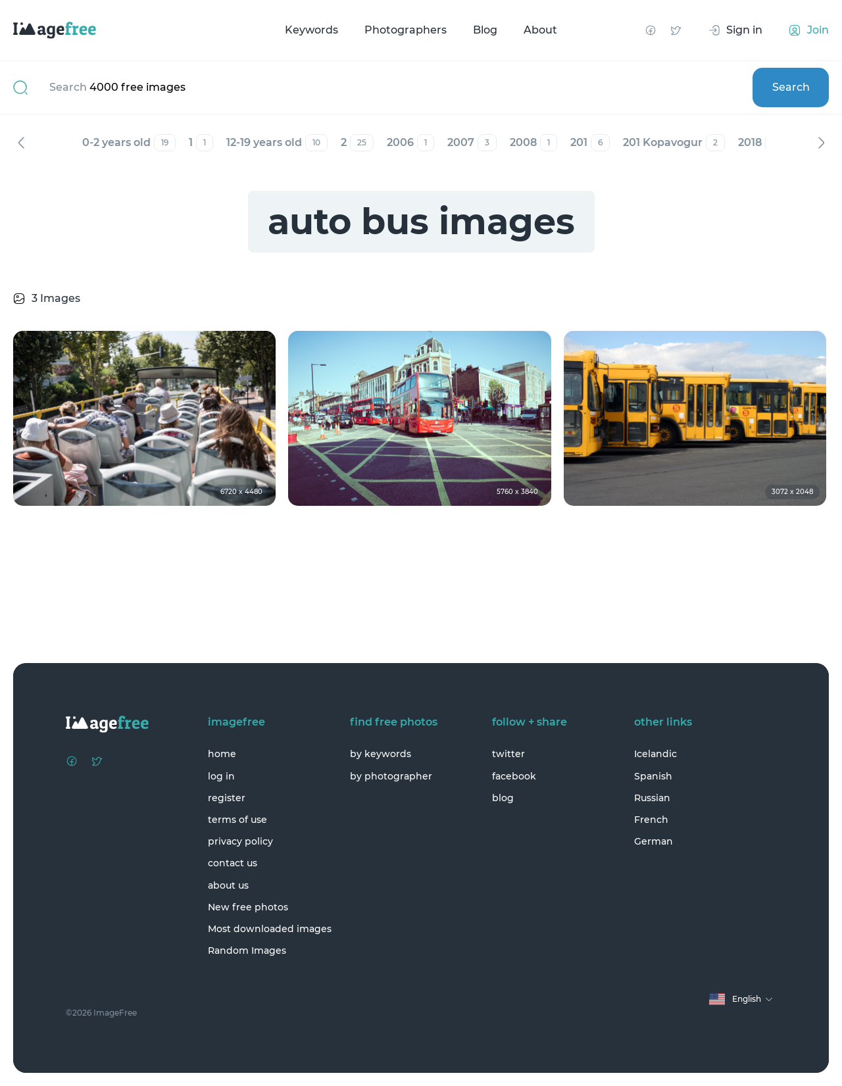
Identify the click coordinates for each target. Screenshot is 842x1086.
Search (791, 87)
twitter (508, 754)
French (651, 820)
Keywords (311, 30)
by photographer (391, 776)
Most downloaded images (270, 929)
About (540, 30)
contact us (232, 863)
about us (228, 885)
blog (503, 798)
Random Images (247, 950)
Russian (652, 798)
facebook (514, 776)
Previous (21, 143)
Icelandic (655, 754)
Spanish (653, 776)
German (653, 841)
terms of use (237, 820)
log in (221, 776)
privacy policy (240, 841)
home (222, 754)
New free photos (248, 907)
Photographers (405, 30)
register (226, 798)
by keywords (380, 754)
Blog (485, 30)
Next (821, 143)
